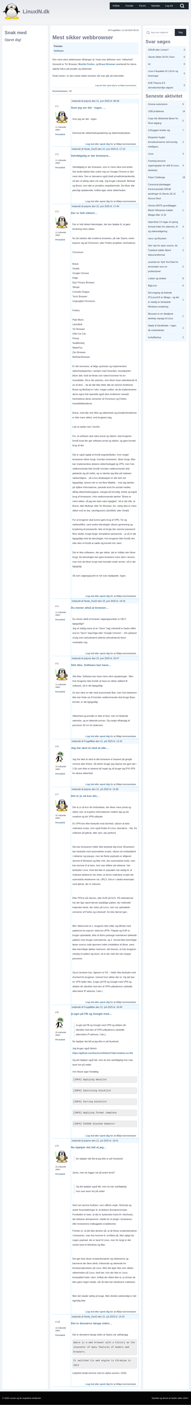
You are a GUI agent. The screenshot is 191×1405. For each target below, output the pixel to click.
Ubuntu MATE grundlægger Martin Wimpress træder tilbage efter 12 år (162, 210)
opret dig (111, 85)
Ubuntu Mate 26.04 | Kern (161, 57)
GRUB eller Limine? (158, 50)
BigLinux (152, 285)
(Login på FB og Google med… (91, 1013)
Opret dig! (13, 40)
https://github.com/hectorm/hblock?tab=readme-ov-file (102, 1053)
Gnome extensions (157, 104)
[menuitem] (116, 5)
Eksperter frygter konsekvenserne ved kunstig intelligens (162, 142)
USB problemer (156, 111)
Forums (58, 46)
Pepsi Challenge (156, 177)
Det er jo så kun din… (85, 795)
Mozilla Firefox (86, 64)
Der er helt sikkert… (84, 213)
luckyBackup (154, 337)
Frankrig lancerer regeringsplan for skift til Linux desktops (163, 165)
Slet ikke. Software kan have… (91, 665)
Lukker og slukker (157, 278)
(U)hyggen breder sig (159, 130)
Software (59, 51)
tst (149, 64)
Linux (151, 154)
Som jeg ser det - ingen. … (88, 107)
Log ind (98, 85)
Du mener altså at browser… (90, 607)
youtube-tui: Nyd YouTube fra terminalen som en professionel (163, 267)
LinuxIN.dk (36, 12)
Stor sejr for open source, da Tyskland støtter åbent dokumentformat (162, 250)
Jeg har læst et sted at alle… (90, 747)
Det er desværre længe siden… (91, 1323)
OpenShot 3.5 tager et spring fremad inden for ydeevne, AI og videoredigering (163, 227)
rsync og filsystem (157, 238)
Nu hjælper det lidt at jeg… (88, 1147)
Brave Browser (107, 64)
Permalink (60, 134)
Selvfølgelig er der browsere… (91, 155)
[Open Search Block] (182, 5)
